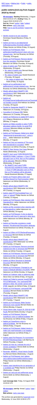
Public (23, 3)
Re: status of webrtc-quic (13, 70)
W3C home (5, 3)
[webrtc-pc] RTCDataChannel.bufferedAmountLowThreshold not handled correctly (20, 100)
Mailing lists (15, 3)
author (17, 23)
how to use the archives (15, 28)
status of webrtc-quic (10, 66)
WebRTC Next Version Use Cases (15, 149)
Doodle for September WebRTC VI (15, 107)
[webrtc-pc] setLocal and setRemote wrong (18, 372)
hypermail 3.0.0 (28, 397)
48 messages (8, 17)
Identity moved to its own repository (15, 36)
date (22, 23)
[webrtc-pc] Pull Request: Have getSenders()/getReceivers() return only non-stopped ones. (18, 52)
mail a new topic (18, 25)
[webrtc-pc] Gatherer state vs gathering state (18, 274)
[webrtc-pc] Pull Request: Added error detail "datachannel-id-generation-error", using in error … (18, 135)
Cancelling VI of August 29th (13, 112)
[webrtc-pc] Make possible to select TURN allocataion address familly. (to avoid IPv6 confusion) (17, 126)
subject (27, 23)
